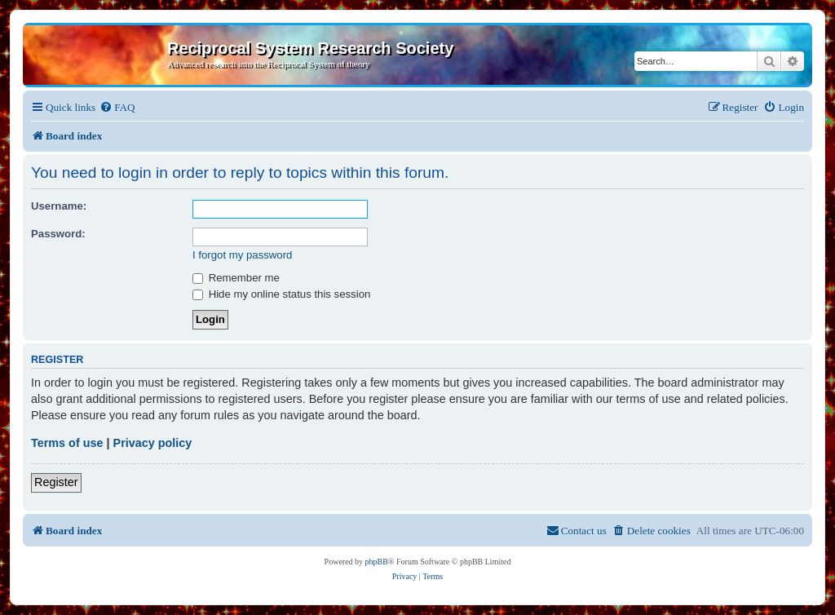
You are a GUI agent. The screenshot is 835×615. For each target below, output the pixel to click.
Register (56, 482)
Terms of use (67, 442)
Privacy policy (152, 442)
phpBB (376, 561)
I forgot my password (242, 255)
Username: (58, 206)
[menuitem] (117, 107)
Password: (58, 234)
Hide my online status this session (281, 294)
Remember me (236, 278)
